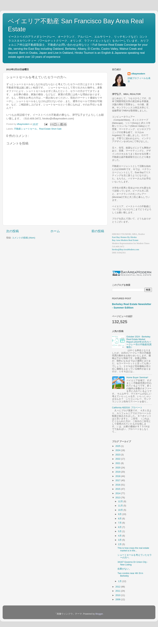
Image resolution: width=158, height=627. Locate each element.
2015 (118, 489)
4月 (120, 536)
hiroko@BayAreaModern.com (125, 249)
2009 (118, 599)
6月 (120, 527)
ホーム (55, 231)
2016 (118, 485)
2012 (118, 587)
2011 (118, 591)
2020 (118, 467)
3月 (120, 540)
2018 (118, 476)
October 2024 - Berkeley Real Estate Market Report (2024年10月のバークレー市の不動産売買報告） (139, 341)
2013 (118, 497)
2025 (118, 446)
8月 (120, 518)
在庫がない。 (124, 569)
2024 (118, 450)
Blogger (99, 614)
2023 (118, 454)
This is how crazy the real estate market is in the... (133, 549)
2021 (118, 463)
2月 (120, 544)
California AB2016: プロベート (127, 407)
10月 (121, 510)
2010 (118, 595)
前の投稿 (97, 231)
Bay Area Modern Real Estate (125, 240)
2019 (118, 472)
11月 (121, 505)
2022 (118, 459)
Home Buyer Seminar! (137, 377)
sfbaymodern (138, 73)
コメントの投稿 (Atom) (23, 238)
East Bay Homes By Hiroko (124, 237)
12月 (121, 501)
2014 (118, 493)
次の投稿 (12, 231)
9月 (120, 514)
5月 (120, 531)
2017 (118, 480)
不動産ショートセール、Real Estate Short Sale (37, 129)
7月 (120, 523)
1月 (120, 581)
